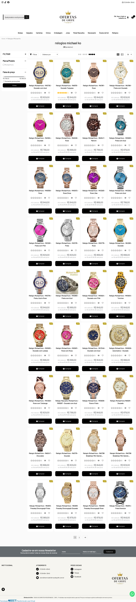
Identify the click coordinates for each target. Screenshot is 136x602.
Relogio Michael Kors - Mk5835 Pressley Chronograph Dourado (67, 507)
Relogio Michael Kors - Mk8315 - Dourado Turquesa (67, 86)
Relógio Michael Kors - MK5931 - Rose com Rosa (67, 349)
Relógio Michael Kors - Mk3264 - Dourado (40, 139)
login (122, 16)
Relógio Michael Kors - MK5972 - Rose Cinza (67, 192)
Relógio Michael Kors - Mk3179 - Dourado (67, 454)
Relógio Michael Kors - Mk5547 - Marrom (93, 139)
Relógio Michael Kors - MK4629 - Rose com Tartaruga (40, 402)
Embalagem (58, 33)
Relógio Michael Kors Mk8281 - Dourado (120, 402)
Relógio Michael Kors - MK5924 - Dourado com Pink (93, 297)
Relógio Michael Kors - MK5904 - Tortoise (120, 297)
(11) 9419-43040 (43, 569)
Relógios (115, 33)
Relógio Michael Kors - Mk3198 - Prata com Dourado (120, 86)
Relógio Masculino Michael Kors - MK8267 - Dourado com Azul (67, 402)
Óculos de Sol (104, 33)
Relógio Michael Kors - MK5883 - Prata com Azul (67, 297)
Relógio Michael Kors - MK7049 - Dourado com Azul (93, 349)
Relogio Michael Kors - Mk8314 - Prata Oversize (120, 507)
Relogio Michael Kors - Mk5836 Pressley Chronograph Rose (93, 507)
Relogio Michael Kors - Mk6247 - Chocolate (40, 454)
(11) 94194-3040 (128, 2)
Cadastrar (109, 552)
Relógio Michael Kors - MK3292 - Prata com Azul (120, 192)
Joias (68, 33)
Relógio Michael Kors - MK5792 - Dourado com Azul (40, 86)
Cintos (48, 33)
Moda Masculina (78, 33)
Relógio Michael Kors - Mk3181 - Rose (94, 86)
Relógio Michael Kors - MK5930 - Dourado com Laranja (40, 349)
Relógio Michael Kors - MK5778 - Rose (93, 244)
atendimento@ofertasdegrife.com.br (50, 577)
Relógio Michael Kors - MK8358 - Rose (40, 192)
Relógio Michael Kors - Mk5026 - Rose (67, 139)
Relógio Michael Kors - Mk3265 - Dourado (120, 244)
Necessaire (92, 33)
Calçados (29, 33)
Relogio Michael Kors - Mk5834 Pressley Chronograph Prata (40, 507)
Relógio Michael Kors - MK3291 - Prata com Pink (40, 244)
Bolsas (20, 33)
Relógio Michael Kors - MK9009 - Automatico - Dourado (120, 349)
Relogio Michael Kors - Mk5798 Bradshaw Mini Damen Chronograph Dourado (93, 454)
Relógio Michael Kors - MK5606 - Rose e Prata (93, 402)
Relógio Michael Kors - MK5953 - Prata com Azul (120, 139)
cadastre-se (122, 18)
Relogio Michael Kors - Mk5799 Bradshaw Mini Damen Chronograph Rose (120, 454)
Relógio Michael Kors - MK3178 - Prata (67, 244)
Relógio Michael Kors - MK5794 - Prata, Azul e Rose (40, 297)
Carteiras (39, 33)
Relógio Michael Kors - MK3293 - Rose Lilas (93, 192)
